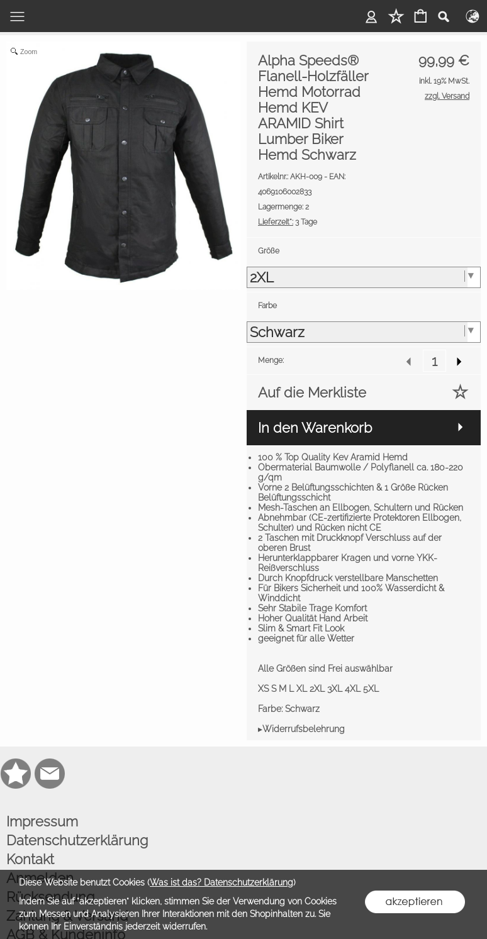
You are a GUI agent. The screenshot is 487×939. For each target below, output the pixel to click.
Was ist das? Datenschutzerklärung (221, 882)
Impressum (42, 821)
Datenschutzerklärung (77, 840)
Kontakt (30, 859)
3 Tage (287, 222)
